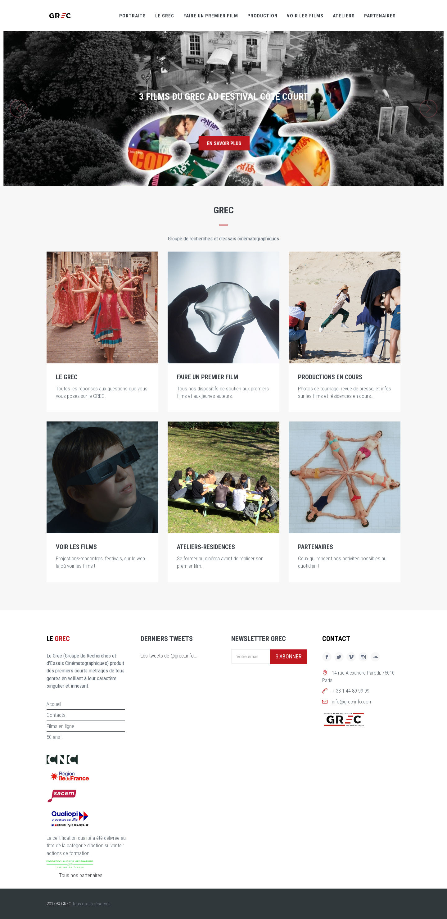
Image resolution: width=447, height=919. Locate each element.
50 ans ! (54, 737)
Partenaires (380, 16)
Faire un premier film (210, 16)
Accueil (54, 704)
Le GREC (164, 16)
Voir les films (305, 16)
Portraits (132, 16)
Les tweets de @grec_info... (169, 656)
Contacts (56, 715)
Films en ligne (60, 726)
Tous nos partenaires (80, 875)
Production (262, 16)
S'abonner (288, 656)
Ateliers (344, 16)
